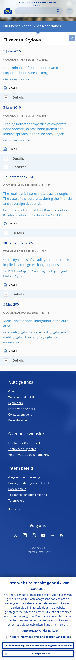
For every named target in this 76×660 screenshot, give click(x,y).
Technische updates (22, 449)
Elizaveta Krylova (12, 79)
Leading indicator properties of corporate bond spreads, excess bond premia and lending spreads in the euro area (34, 129)
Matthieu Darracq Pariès (47, 210)
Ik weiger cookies (40, 653)
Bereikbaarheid (19, 420)
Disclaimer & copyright (24, 443)
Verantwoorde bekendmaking (28, 455)
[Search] (36, 11)
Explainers (15, 403)
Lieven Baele (10, 332)
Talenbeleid (16, 500)
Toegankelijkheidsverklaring (27, 495)
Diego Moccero (11, 215)
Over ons (14, 391)
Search (58, 11)
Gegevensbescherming (24, 477)
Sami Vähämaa (11, 271)
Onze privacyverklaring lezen (40, 630)
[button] (69, 3)
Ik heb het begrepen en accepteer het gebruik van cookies (40, 645)
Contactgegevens (20, 414)
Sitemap (15, 509)
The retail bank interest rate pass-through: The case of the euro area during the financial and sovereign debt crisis (38, 198)
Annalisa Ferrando (39, 332)
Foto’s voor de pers (21, 409)
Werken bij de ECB (21, 397)
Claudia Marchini (40, 215)
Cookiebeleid (17, 489)
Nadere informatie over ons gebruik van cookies (40, 637)
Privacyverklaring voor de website (31, 483)
